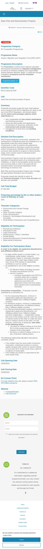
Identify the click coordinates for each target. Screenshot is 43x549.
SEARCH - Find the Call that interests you (21, 27)
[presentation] (19, 445)
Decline (21, 545)
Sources (22, 515)
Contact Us (22, 511)
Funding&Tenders (12, 392)
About (22, 504)
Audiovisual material (22, 508)
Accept (21, 539)
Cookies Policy (22, 522)
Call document (10, 394)
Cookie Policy (7, 535)
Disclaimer (23, 519)
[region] (21, 539)
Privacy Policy (23, 526)
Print (40, 32)
